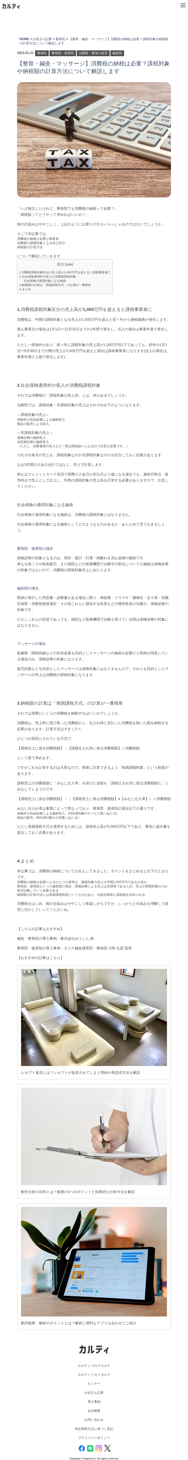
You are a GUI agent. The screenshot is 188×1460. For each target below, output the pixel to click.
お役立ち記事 (94, 1392)
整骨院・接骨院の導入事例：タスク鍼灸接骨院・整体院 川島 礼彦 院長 (74, 948)
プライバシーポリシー (94, 1438)
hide (69, 264)
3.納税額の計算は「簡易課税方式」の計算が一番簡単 (55, 285)
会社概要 (94, 1410)
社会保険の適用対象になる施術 (45, 280)
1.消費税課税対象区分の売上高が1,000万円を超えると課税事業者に (65, 272)
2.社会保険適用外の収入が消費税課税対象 (47, 276)
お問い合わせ (94, 1419)
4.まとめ (25, 289)
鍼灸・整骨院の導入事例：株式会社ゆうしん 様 (55, 939)
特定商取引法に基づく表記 (94, 1428)
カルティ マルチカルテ (94, 1365)
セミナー (94, 1383)
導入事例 (94, 1401)
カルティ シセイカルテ (94, 1374)
